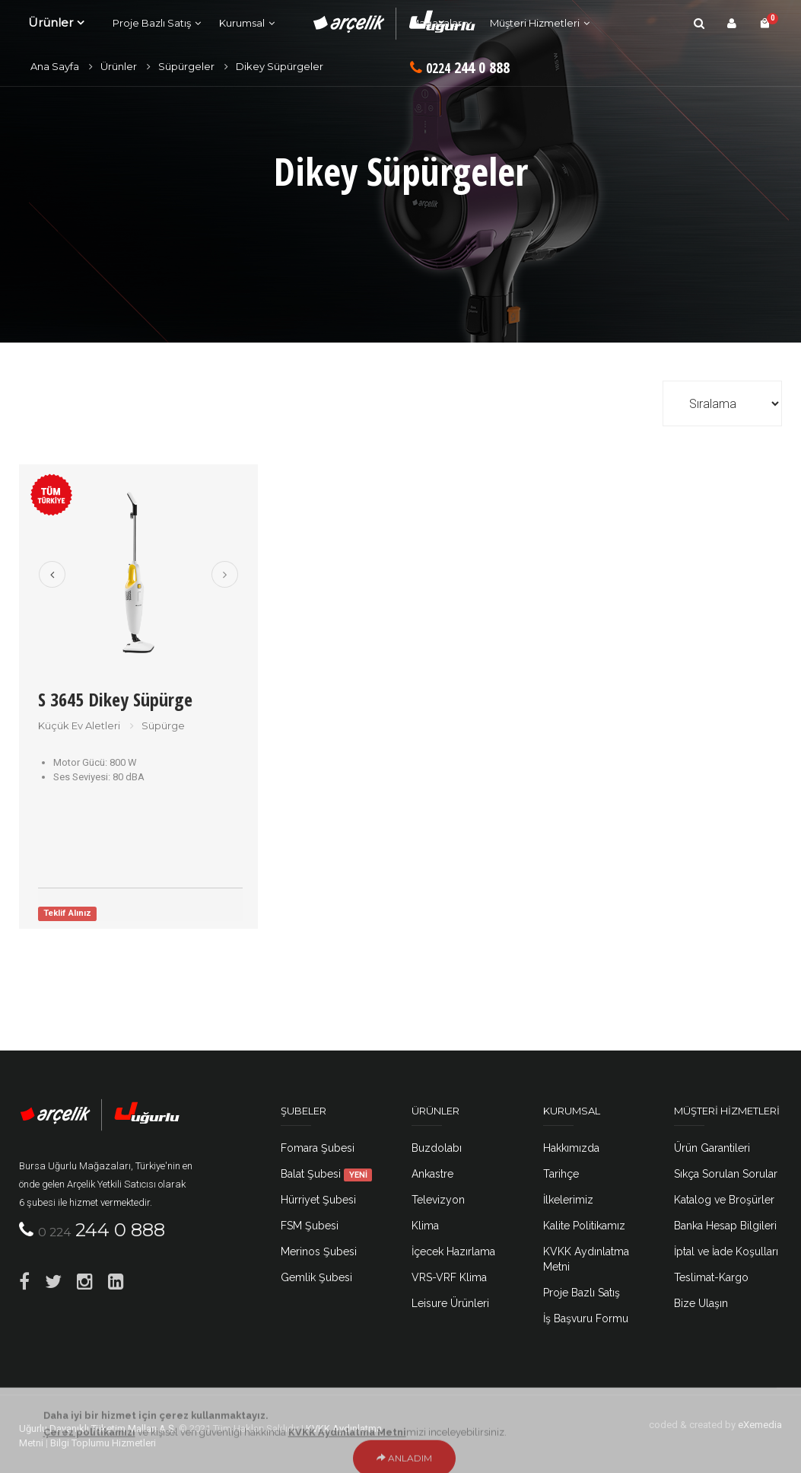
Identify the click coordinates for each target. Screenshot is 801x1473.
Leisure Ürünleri (450, 1303)
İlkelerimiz (568, 1200)
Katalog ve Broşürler (724, 1200)
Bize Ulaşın (701, 1303)
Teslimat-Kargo (711, 1277)
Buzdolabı (437, 1148)
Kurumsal (242, 23)
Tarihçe (561, 1174)
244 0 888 (460, 67)
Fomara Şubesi (317, 1148)
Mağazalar (436, 23)
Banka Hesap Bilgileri (725, 1226)
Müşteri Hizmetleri (535, 23)
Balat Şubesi (326, 1174)
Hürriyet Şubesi (318, 1200)
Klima (425, 1226)
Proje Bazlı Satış (152, 23)
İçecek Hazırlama (453, 1251)
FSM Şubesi (310, 1226)
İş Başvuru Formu (585, 1318)
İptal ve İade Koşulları (726, 1251)
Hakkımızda (571, 1148)
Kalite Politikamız (584, 1226)
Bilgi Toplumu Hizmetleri (103, 1443)
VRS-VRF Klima (449, 1277)
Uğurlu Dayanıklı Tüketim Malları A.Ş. (97, 1428)
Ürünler (50, 22)
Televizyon (438, 1200)
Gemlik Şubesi (316, 1277)
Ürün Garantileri (712, 1148)
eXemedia (760, 1424)
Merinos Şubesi (319, 1251)
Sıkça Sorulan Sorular (725, 1174)
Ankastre (432, 1174)
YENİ (358, 1174)
